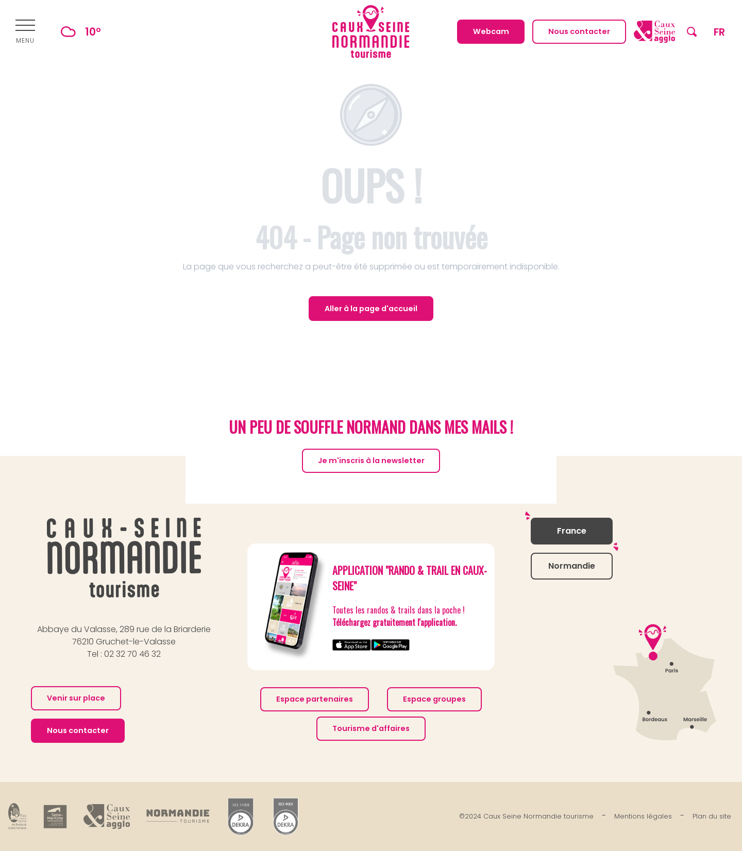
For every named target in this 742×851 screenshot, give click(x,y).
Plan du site (712, 816)
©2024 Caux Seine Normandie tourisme (526, 816)
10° (76, 31)
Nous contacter (78, 730)
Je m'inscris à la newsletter (371, 460)
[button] (692, 32)
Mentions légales (643, 816)
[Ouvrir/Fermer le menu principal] (25, 32)
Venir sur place (76, 698)
